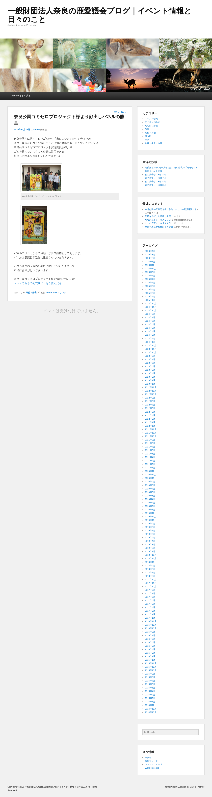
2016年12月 (150, 621)
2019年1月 (150, 551)
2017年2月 (150, 614)
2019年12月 (150, 513)
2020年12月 (150, 471)
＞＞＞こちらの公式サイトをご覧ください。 (40, 283)
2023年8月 (150, 359)
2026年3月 (150, 254)
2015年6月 (150, 684)
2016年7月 (150, 639)
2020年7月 (150, 488)
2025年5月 (150, 286)
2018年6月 (150, 576)
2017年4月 (150, 607)
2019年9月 (150, 523)
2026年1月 (150, 261)
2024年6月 (150, 324)
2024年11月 (150, 307)
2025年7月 (150, 279)
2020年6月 (150, 492)
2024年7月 (150, 321)
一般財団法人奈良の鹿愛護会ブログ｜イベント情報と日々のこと (99, 15)
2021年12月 (150, 429)
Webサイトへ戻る (21, 95)
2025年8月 (150, 275)
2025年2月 (150, 296)
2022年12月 (150, 387)
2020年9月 (150, 481)
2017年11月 (150, 583)
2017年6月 (150, 600)
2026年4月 (150, 251)
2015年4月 (150, 691)
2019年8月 (150, 527)
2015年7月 (150, 680)
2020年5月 (150, 495)
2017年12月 (150, 579)
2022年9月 (150, 398)
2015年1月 (150, 701)
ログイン (149, 757)
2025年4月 (150, 289)
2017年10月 (150, 586)
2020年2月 (150, 506)
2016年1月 (150, 660)
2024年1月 (150, 342)
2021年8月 (150, 443)
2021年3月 (150, 460)
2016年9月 (150, 632)
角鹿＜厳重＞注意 (153, 143)
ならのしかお (151, 125)
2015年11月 (150, 667)
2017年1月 (150, 618)
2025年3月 (150, 293)
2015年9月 (150, 674)
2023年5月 (150, 370)
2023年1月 (150, 384)
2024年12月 (150, 303)
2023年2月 (150, 380)
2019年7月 (150, 530)
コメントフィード (153, 764)
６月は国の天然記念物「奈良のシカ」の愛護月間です (171, 209)
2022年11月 (150, 391)
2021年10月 (150, 436)
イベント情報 (151, 119)
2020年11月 (150, 474)
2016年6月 (150, 642)
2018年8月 (150, 569)
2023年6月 (150, 366)
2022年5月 (150, 412)
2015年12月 (150, 663)
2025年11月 (150, 268)
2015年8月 (150, 677)
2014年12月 (150, 705)
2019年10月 (150, 520)
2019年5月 (150, 537)
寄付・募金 (31, 292)
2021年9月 (150, 439)
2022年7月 (150, 404)
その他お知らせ (152, 122)
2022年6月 (150, 408)
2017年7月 (150, 597)
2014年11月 (150, 709)
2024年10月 (150, 310)
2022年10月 (150, 394)
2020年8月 (150, 485)
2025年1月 (150, 300)
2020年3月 (150, 502)
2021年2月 (150, 464)
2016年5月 (150, 646)
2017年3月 (150, 611)
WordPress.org (152, 768)
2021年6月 (150, 450)
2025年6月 (150, 282)
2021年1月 (150, 467)
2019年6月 (150, 534)
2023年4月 (150, 373)
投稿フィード (151, 761)
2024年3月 (150, 335)
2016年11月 (150, 625)
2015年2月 (150, 698)
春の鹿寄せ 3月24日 (155, 181)
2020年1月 (150, 509)
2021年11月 (150, 433)
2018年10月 (150, 562)
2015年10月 (150, 670)
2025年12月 (150, 265)
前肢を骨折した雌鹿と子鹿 (158, 216)
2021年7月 (150, 446)
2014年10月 (150, 712)
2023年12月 (150, 345)
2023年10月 (150, 352)
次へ (125, 112)
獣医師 (148, 136)
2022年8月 (150, 401)
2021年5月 (150, 453)
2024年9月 (150, 314)
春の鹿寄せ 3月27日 (155, 178)
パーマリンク (59, 292)
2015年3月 (150, 694)
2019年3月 (150, 544)
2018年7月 (150, 572)
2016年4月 (150, 649)
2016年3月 (150, 653)
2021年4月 (150, 457)
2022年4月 (150, 415)
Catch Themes (197, 787)
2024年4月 (150, 331)
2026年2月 (150, 258)
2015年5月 (150, 687)
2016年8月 (150, 635)
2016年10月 (150, 628)
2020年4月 (150, 499)
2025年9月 (150, 272)
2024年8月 (150, 317)
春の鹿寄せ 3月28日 (155, 174)
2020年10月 (150, 478)
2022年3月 (150, 419)
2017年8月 (150, 593)
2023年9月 (150, 356)
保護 (147, 129)
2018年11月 (150, 558)
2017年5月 (150, 604)
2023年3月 (150, 377)
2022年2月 (150, 422)
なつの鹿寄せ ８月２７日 (158, 220)
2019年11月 (150, 516)
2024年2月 (150, 338)
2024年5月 (150, 328)
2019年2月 (150, 548)
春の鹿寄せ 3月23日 (155, 185)
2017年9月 (150, 590)
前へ (115, 112)
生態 (147, 140)
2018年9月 (150, 565)
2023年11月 (150, 349)
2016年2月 (150, 656)
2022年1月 (150, 426)
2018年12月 (150, 555)
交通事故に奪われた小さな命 (159, 227)
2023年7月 (150, 363)
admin (36, 129)
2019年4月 (150, 541)
